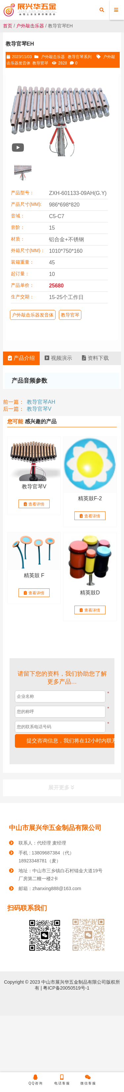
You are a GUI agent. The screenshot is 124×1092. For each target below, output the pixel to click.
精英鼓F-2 (90, 498)
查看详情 (34, 504)
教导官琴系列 (80, 57)
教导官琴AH (41, 402)
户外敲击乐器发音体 (33, 315)
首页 (7, 25)
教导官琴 (40, 63)
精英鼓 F (34, 575)
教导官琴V (39, 409)
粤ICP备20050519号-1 (65, 988)
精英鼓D (90, 592)
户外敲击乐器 (30, 25)
